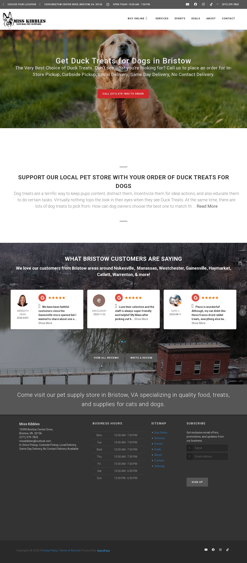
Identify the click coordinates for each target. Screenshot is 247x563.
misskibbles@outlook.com (35, 441)
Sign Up (197, 482)
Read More (207, 206)
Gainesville (196, 268)
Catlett (103, 274)
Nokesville (124, 268)
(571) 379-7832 (28, 437)
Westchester (171, 268)
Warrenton (123, 274)
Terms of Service (69, 550)
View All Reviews (106, 357)
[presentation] (207, 467)
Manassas (147, 268)
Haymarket (219, 268)
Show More (45, 323)
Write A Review (141, 357)
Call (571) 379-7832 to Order (123, 93)
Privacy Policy (49, 550)
